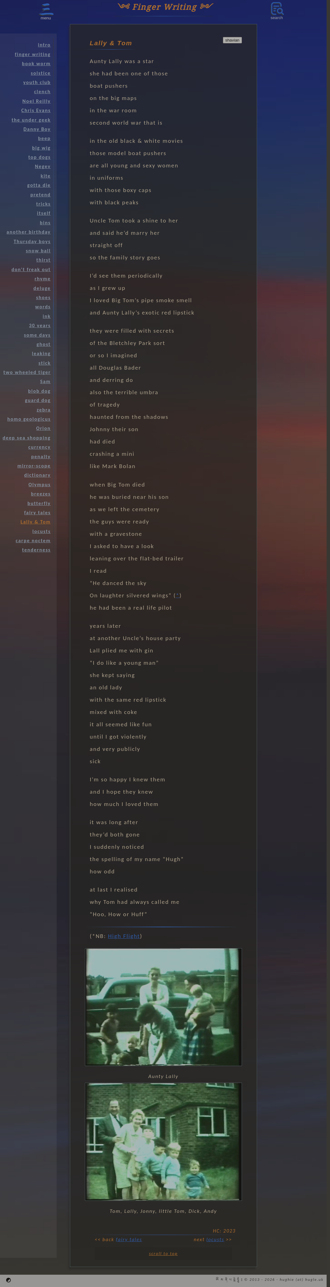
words (42, 307)
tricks (43, 204)
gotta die (39, 185)
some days (37, 335)
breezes (41, 494)
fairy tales (129, 1239)
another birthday (28, 232)
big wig (41, 148)
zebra (44, 410)
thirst (43, 260)
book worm (36, 63)
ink (47, 316)
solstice (41, 73)
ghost (44, 344)
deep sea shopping (26, 438)
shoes (43, 297)
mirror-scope (33, 466)
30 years (39, 325)
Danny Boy (36, 129)
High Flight (124, 936)
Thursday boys (32, 241)
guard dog (38, 400)
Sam (45, 381)
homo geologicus (29, 419)
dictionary (37, 475)
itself (43, 213)
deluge (42, 288)
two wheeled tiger (27, 372)
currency (39, 447)
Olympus (39, 484)
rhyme (43, 279)
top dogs (39, 157)
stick (44, 363)
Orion (43, 428)
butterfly (38, 503)
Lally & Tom (36, 522)
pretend (40, 195)
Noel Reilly (36, 101)
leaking (41, 353)
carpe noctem (33, 540)
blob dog (39, 391)
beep (44, 138)
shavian (232, 40)
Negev (43, 166)
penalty (41, 456)
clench (42, 91)
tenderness (36, 550)
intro (44, 45)
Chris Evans (35, 110)
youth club (36, 82)
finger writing (32, 54)
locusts (215, 1239)
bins (45, 223)
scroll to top (163, 1253)
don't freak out (31, 269)
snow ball (38, 251)
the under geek (31, 120)
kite (46, 176)
